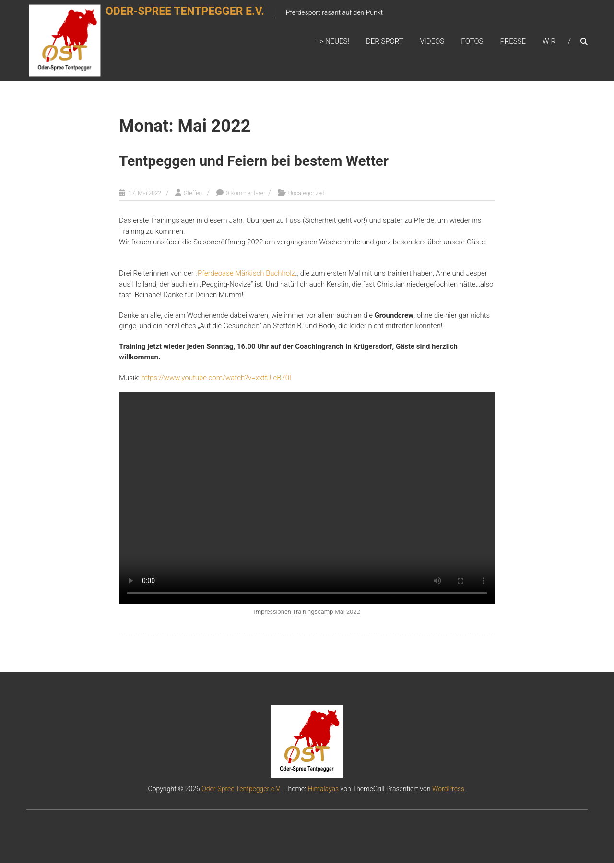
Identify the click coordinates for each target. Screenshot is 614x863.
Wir (549, 41)
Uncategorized (306, 193)
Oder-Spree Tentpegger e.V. (197, 17)
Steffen (193, 193)
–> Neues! (332, 41)
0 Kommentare (244, 193)
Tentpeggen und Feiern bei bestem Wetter (254, 161)
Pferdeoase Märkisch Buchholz (246, 273)
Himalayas (323, 789)
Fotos (472, 41)
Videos (432, 41)
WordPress (448, 789)
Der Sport (384, 41)
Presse (513, 41)
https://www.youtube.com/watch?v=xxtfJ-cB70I (216, 377)
